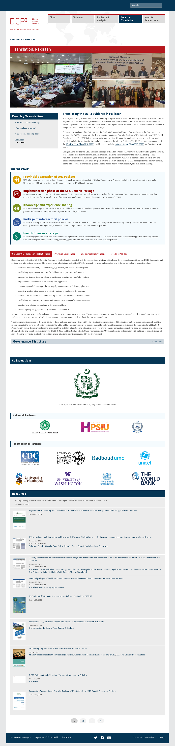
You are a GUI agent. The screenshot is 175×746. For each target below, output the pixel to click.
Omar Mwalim (154, 569)
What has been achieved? (25, 128)
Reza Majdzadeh (46, 569)
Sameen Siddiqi (69, 572)
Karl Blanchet (73, 569)
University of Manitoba (135, 654)
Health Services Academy (98, 654)
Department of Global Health (46, 737)
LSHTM (120, 654)
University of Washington (20, 737)
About (53, 17)
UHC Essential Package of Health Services (30, 254)
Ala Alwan (103, 546)
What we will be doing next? (27, 133)
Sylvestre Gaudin (36, 546)
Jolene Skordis (64, 546)
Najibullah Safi (55, 572)
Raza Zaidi (82, 572)
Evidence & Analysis (103, 19)
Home (12, 39)
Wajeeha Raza (51, 546)
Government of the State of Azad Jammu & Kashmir (51, 628)
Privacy (161, 737)
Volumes (78, 17)
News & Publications (151, 19)
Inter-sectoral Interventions (92, 254)
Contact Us (137, 737)
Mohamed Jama (104, 569)
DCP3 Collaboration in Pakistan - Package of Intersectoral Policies (58, 675)
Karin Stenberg (91, 546)
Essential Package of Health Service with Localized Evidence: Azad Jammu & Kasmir (66, 621)
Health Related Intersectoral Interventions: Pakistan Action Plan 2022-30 (60, 596)
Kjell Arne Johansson (121, 569)
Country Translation (127, 19)
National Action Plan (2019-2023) (129, 144)
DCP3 (112, 654)
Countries (19, 139)
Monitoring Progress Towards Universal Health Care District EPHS (58, 648)
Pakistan (21, 142)
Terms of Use (150, 737)
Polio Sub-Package (118, 254)
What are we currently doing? (27, 122)
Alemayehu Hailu (88, 569)
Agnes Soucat (78, 546)
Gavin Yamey (60, 569)
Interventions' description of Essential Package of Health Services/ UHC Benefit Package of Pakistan (72, 691)
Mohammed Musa (139, 569)
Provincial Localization (65, 254)
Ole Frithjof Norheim (38, 572)
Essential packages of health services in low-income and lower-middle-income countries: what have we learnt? (76, 578)
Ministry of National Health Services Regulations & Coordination (57, 654)
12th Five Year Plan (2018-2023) (80, 144)
